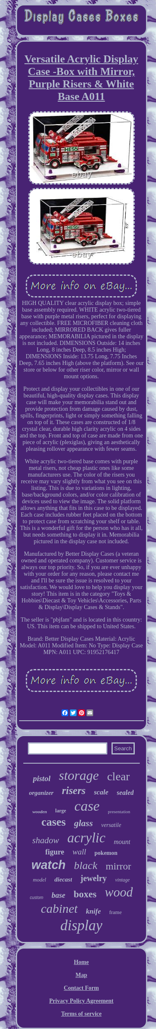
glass (83, 823)
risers (74, 790)
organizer (41, 792)
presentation (119, 811)
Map (81, 975)
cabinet (59, 908)
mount (122, 841)
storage (79, 775)
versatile (111, 825)
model (39, 880)
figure (54, 852)
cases (54, 822)
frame (115, 912)
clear (118, 776)
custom (36, 897)
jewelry (93, 878)
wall (79, 851)
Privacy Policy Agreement (81, 1001)
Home (81, 962)
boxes (85, 894)
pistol (41, 778)
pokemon (105, 853)
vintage (122, 880)
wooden (39, 811)
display (81, 925)
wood (119, 892)
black (85, 865)
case (86, 806)
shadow (45, 840)
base (58, 895)
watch (49, 865)
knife (93, 911)
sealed (125, 792)
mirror (118, 866)
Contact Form (81, 988)
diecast (63, 879)
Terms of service (81, 1014)
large (60, 811)
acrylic (86, 837)
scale (101, 792)
